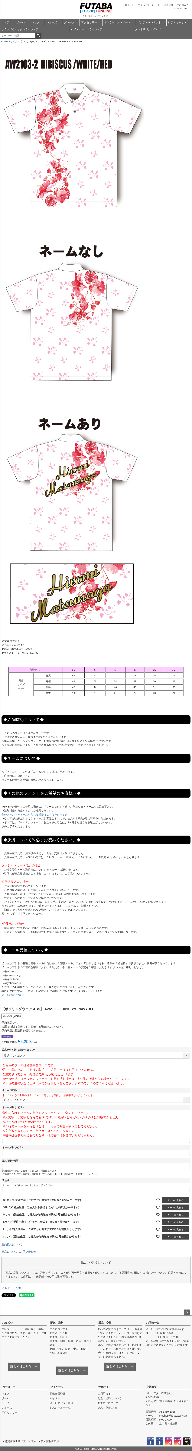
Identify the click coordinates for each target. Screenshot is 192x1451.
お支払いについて (108, 1403)
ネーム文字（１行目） (13, 1107)
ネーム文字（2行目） (13, 1147)
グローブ (69, 22)
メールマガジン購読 (61, 1403)
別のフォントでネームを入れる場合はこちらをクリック (34, 814)
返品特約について (12, 1244)
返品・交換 (105, 1322)
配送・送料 (56, 1322)
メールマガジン (182, 8)
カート (156, 5)
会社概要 (151, 1386)
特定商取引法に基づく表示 (20, 1441)
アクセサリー (89, 22)
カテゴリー (8, 1386)
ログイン (129, 5)
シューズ (51, 22)
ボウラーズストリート (117, 22)
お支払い (7, 1322)
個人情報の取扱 (50, 1441)
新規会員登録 (57, 1393)
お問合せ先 (152, 1322)
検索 (38, 35)
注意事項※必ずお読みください (19, 1049)
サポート (103, 1386)
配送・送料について (109, 1398)
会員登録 (168, 5)
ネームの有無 (10, 1090)
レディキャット (177, 22)
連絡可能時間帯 (10, 1160)
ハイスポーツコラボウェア (87, 29)
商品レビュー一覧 (60, 1407)
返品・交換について (109, 1407)
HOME (4, 41)
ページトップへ (187, 1313)
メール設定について (13, 994)
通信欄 (5, 1180)
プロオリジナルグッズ (148, 29)
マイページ (143, 5)
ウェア (6, 22)
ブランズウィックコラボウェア (20, 29)
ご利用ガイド (183, 5)
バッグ (35, 22)
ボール (20, 22)
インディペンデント (149, 22)
